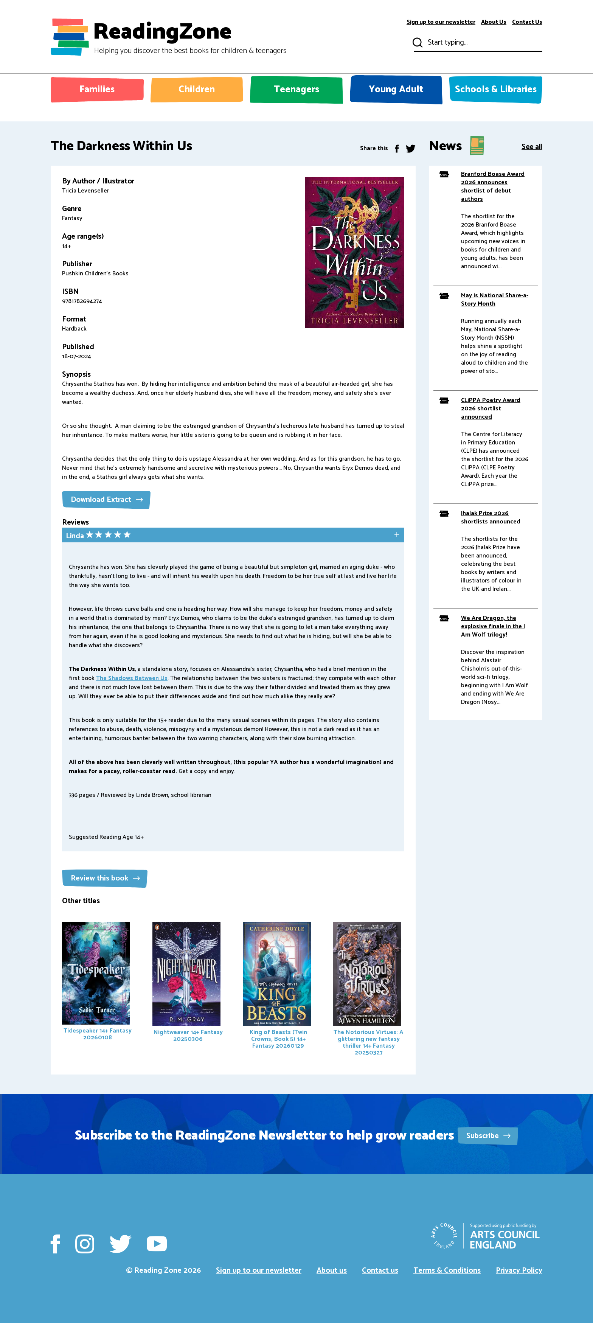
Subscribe (488, 1136)
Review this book (105, 878)
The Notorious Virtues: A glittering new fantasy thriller (368, 990)
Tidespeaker (97, 982)
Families (97, 90)
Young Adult (396, 90)
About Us (493, 22)
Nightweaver (187, 983)
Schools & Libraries (496, 90)
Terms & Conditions (447, 1270)
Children (197, 90)
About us (332, 1270)
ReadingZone (190, 37)
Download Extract (107, 500)
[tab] (233, 536)
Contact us (380, 1270)
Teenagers (296, 90)
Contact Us (527, 22)
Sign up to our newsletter (441, 22)
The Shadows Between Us (132, 678)
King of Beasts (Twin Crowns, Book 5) (277, 986)
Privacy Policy (519, 1270)
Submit (416, 43)
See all (532, 146)
